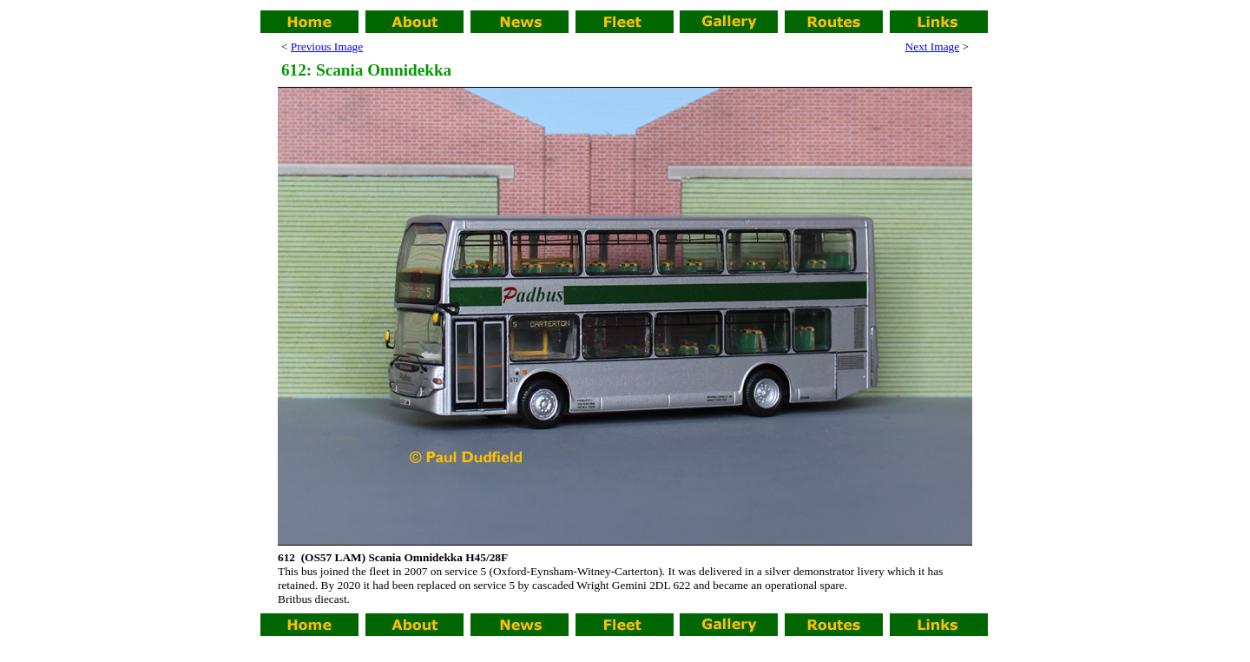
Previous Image (327, 46)
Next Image (932, 46)
